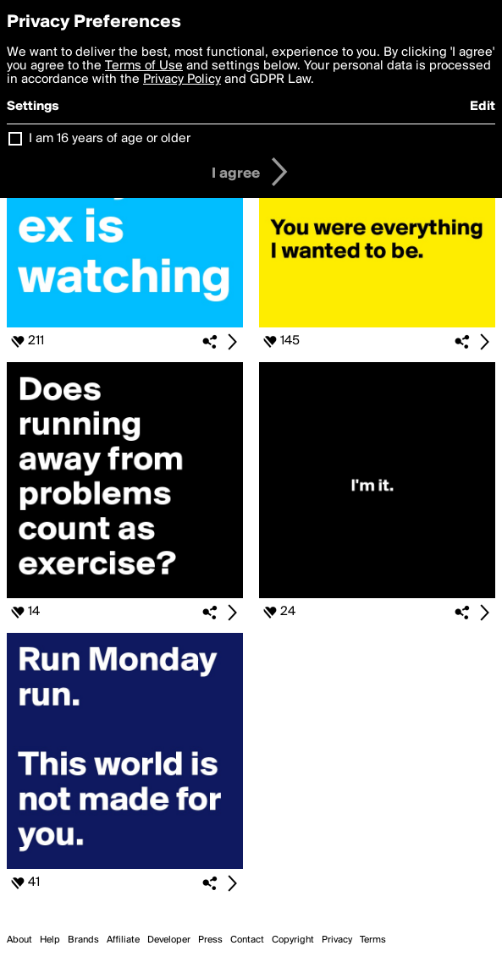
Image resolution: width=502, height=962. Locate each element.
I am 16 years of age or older (109, 139)
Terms (373, 940)
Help (50, 940)
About (19, 940)
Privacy (337, 940)
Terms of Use (144, 66)
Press (210, 940)
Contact (247, 940)
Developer (168, 940)
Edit (482, 106)
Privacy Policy (182, 79)
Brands (83, 940)
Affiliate (123, 940)
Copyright (293, 940)
